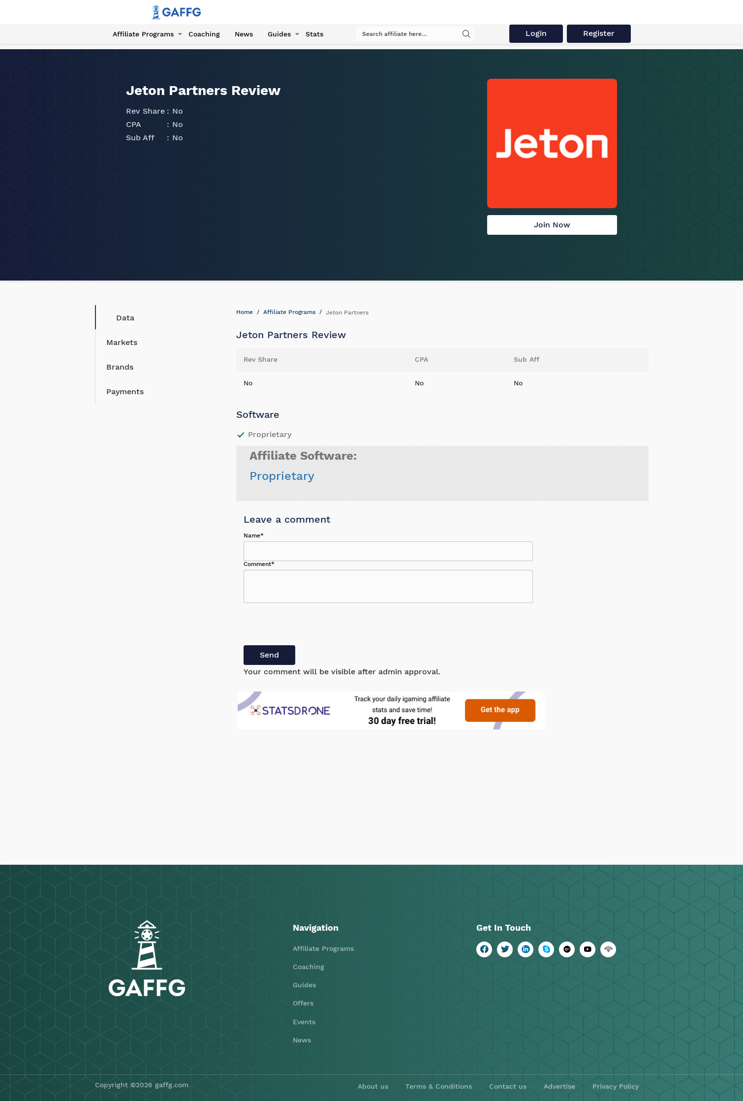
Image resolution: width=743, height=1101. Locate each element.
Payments (125, 391)
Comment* (259, 564)
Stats (314, 34)
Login (536, 33)
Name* (254, 535)
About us (373, 1086)
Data (117, 317)
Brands (119, 367)
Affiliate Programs (143, 34)
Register (599, 33)
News (244, 34)
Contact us (507, 1086)
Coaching (204, 34)
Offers (303, 1003)
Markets (121, 342)
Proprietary (281, 476)
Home (244, 312)
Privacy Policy (615, 1086)
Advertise (559, 1086)
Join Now (552, 224)
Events (304, 1022)
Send (269, 655)
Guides (279, 34)
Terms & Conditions (438, 1086)
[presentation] (318, 626)
